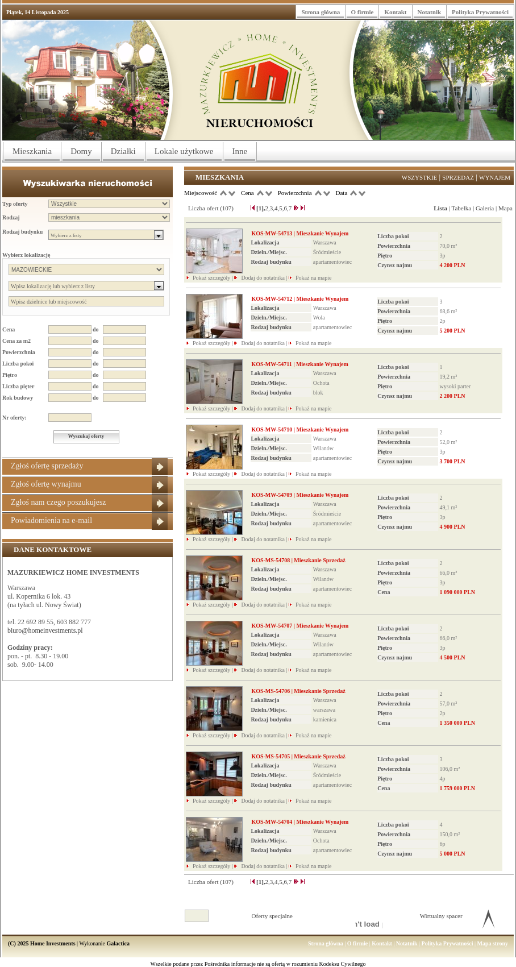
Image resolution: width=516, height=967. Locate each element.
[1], (260, 208)
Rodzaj (11, 217)
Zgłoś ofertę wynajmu (46, 484)
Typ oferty (15, 204)
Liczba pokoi (18, 363)
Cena (8, 329)
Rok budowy (17, 398)
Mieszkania (32, 151)
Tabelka (462, 208)
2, (267, 208)
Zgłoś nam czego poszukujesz (58, 502)
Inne (240, 151)
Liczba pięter (18, 386)
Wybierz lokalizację (26, 255)
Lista (440, 208)
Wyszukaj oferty (86, 436)
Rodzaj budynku (22, 232)
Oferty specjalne (272, 915)
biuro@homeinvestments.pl (45, 630)
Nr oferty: (14, 417)
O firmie (362, 12)
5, (281, 208)
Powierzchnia (18, 352)
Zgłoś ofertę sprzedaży (47, 466)
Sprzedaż (458, 177)
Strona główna (320, 12)
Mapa (505, 208)
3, (272, 208)
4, (276, 208)
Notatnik (430, 12)
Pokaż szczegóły (212, 278)
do (96, 329)
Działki (123, 151)
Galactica (118, 943)
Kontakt (395, 12)
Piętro (9, 375)
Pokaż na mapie (313, 278)
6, (286, 208)
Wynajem (494, 177)
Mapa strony (492, 943)
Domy (81, 151)
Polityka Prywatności (480, 12)
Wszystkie (419, 177)
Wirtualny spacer (441, 915)
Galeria (485, 208)
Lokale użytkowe (184, 151)
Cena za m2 (16, 341)
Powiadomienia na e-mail (51, 520)
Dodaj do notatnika (263, 278)
